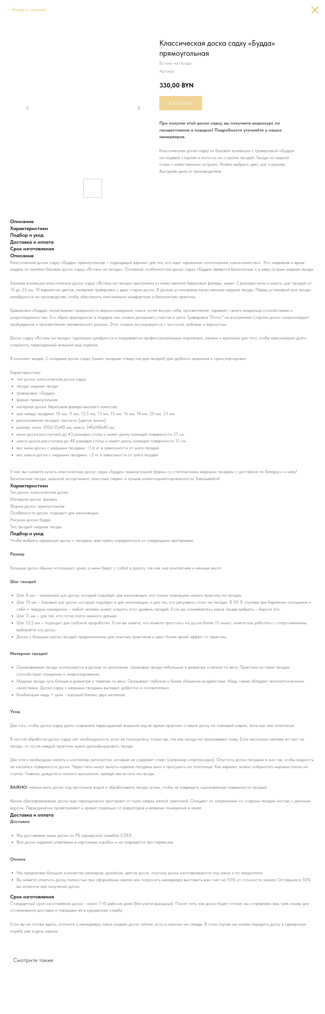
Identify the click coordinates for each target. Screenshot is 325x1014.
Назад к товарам (29, 9)
